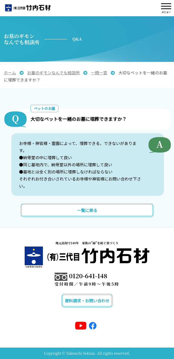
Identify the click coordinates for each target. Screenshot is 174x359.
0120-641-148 (88, 275)
